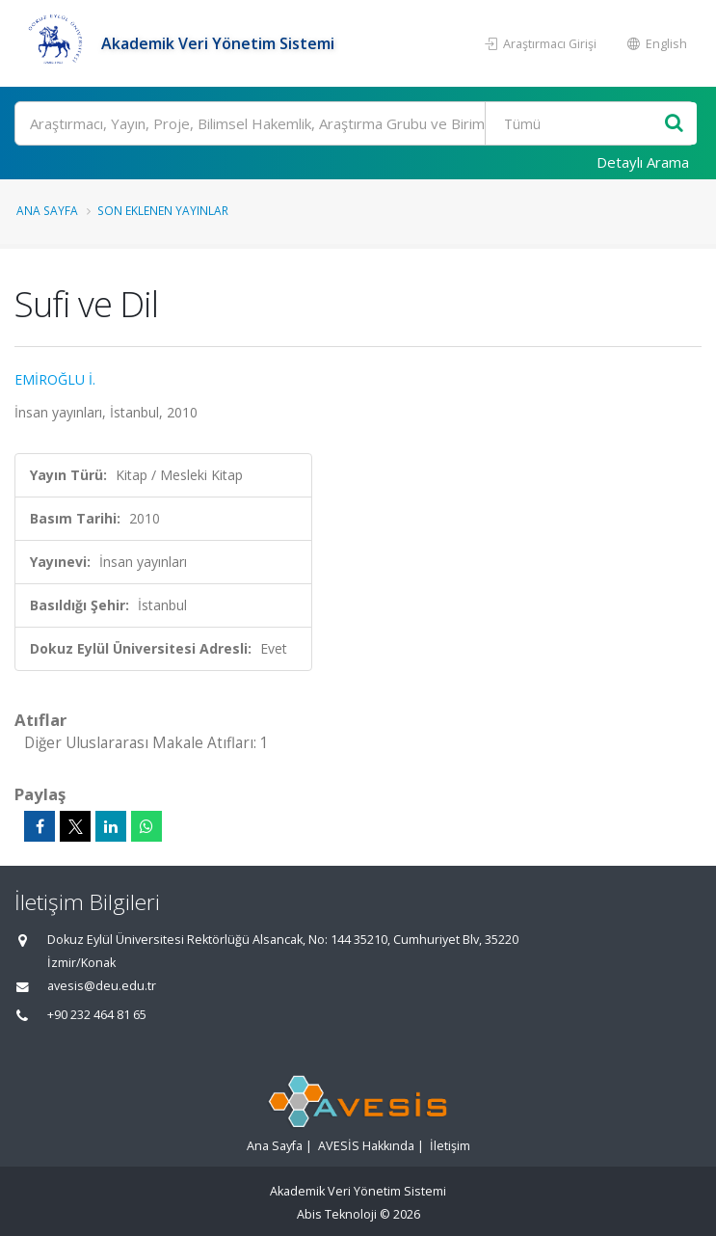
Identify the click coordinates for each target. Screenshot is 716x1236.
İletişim (450, 1146)
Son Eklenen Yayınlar (162, 210)
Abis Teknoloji (337, 1214)
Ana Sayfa (47, 210)
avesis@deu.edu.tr (101, 986)
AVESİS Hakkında (366, 1146)
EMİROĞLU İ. (54, 379)
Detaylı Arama (643, 162)
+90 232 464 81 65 (96, 1015)
